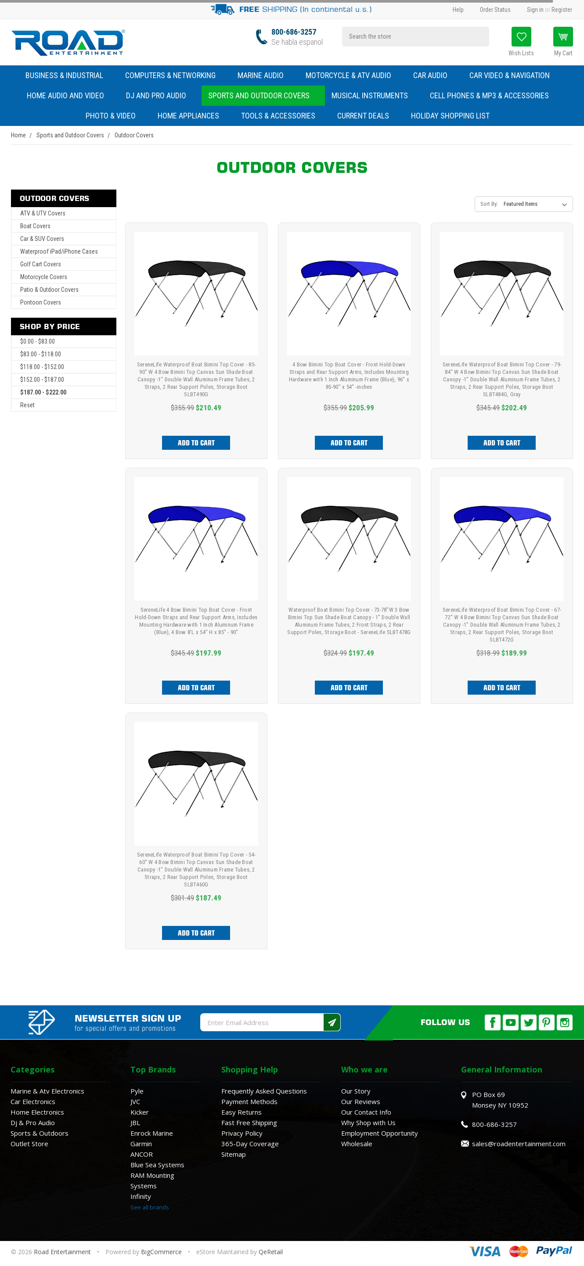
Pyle (137, 1091)
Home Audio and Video (70, 95)
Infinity (140, 1196)
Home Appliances (193, 115)
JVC (135, 1101)
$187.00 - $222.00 (43, 392)
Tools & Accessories (278, 115)
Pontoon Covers (40, 302)
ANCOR (141, 1154)
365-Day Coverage (250, 1143)
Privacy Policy (242, 1133)
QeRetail (271, 1252)
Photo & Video (115, 115)
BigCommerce (161, 1252)
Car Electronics (33, 1101)
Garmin (141, 1143)
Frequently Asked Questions (264, 1091)
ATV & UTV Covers (42, 213)
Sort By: (489, 204)
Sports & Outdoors (39, 1133)
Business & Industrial (64, 75)
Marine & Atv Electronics (47, 1091)
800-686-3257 (293, 31)
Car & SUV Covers (42, 238)
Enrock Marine (151, 1133)
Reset (27, 405)
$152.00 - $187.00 (42, 379)
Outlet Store (29, 1143)
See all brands (149, 1207)
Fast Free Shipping (249, 1122)
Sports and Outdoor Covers (263, 95)
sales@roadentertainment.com (519, 1143)
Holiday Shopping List (450, 115)
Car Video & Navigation (514, 75)
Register (562, 9)
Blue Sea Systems (157, 1164)
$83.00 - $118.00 (40, 354)
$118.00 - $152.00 (42, 366)
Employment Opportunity (379, 1133)
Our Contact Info (366, 1112)
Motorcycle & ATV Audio (353, 75)
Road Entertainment (63, 1252)
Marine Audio (265, 75)
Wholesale (356, 1143)
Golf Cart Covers (40, 264)
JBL (135, 1122)
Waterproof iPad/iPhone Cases (59, 251)
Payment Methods (249, 1101)
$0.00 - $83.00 (37, 341)
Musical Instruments (374, 95)
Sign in (535, 9)
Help (458, 9)
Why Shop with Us (368, 1122)
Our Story (356, 1091)
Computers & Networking (174, 75)
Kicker (139, 1112)
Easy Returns (241, 1112)
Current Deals (363, 115)
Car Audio (434, 75)
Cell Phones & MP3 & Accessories (494, 95)
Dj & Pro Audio (33, 1122)
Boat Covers (35, 226)
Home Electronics (37, 1112)
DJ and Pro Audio (160, 95)
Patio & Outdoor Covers (49, 289)
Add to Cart (196, 442)
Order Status (495, 9)
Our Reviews (360, 1101)
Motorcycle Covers (43, 276)
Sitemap (233, 1154)
